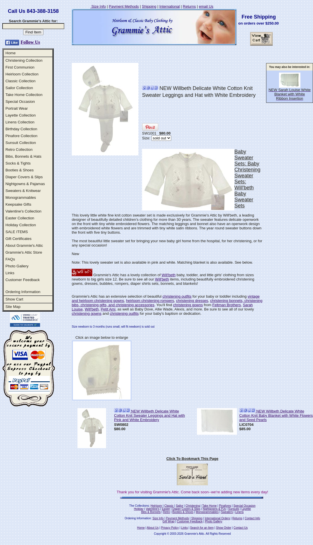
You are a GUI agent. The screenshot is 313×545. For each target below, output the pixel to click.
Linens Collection (20, 122)
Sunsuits (233, 508)
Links (9, 273)
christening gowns (188, 305)
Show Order (223, 527)
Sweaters (227, 512)
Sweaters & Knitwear (23, 191)
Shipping (149, 6)
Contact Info (252, 518)
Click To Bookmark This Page (192, 458)
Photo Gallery (17, 266)
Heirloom (156, 505)
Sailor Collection (19, 88)
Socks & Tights (18, 163)
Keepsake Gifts (18, 204)
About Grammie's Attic (24, 245)
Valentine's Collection (23, 211)
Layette (246, 508)
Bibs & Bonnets (151, 512)
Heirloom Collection (22, 74)
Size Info (98, 6)
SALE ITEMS (16, 232)
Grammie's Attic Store (23, 252)
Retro (166, 512)
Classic (169, 505)
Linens (239, 512)
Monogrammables (20, 197)
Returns (189, 6)
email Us (206, 6)
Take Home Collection (24, 95)
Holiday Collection (20, 225)
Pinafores (225, 505)
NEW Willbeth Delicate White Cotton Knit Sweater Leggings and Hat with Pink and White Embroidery (149, 415)
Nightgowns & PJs (214, 508)
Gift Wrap (169, 521)
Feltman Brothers (226, 305)
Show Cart (14, 299)
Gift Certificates (18, 239)
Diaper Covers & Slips (24, 177)
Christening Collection (24, 60)
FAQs (10, 259)
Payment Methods (124, 6)
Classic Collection (20, 81)
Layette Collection (20, 115)
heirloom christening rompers (150, 300)
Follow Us (30, 42)
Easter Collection (19, 218)
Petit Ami (108, 309)
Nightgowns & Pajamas (25, 184)
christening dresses (192, 300)
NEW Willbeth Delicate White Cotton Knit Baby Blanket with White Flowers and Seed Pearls (276, 415)
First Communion (19, 67)
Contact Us (241, 527)
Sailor (179, 505)
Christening (193, 505)
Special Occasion (20, 101)
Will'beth (169, 275)
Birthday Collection (21, 129)
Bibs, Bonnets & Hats (23, 156)
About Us (153, 527)
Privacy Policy (170, 527)
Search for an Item (202, 527)
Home (10, 53)
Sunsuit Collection (20, 143)
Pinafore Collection (21, 136)
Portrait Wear (16, 108)
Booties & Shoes (19, 170)
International (169, 6)
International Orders (217, 518)
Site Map (13, 306)
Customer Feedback (22, 280)
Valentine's (153, 508)
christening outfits (177, 296)
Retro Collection (19, 149)
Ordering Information (22, 292)
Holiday (138, 508)
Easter (166, 508)
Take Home (209, 505)
